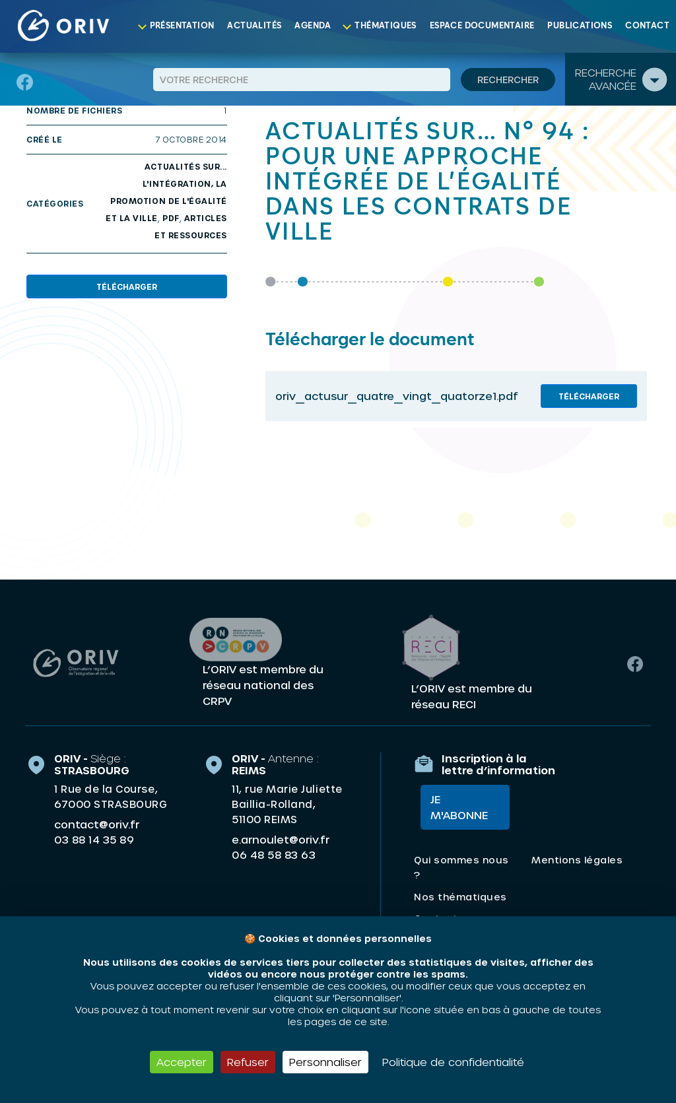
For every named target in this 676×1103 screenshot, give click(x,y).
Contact (647, 26)
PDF (171, 217)
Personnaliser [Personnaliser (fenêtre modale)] (325, 1061)
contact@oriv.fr (96, 822)
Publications (579, 26)
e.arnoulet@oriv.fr (280, 837)
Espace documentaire (482, 26)
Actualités (254, 26)
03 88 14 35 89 (94, 838)
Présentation (182, 26)
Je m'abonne (452, 809)
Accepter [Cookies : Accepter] (181, 1061)
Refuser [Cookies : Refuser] (248, 1061)
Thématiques (385, 26)
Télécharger (126, 286)
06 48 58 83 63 (274, 853)
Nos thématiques (460, 898)
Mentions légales (577, 861)
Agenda (312, 26)
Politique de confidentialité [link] (453, 1061)
